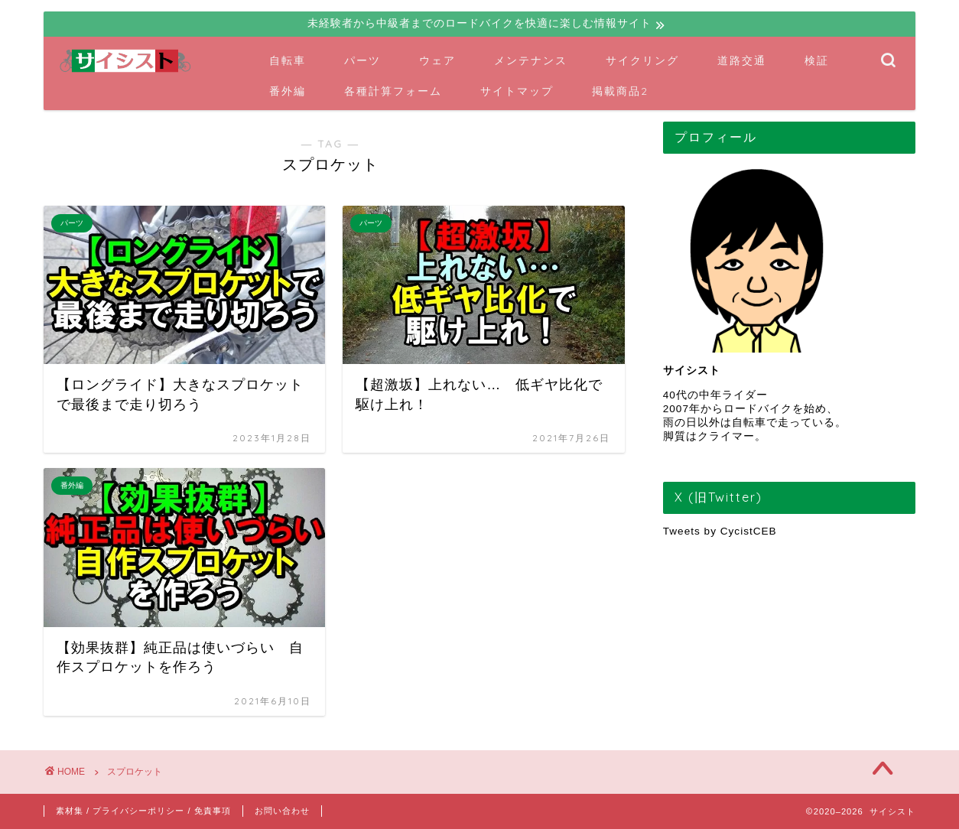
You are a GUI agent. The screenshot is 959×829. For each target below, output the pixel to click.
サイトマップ (517, 91)
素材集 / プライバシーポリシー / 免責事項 (143, 810)
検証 (817, 60)
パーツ (362, 60)
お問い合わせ (282, 810)
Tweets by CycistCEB (720, 531)
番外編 (287, 91)
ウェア (437, 60)
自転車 (287, 60)
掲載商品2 (620, 91)
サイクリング (642, 60)
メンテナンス (530, 60)
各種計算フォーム (393, 91)
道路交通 (741, 60)
